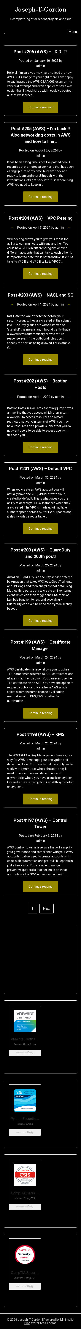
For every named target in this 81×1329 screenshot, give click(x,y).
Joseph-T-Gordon (40, 8)
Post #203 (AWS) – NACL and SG (40, 295)
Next (46, 908)
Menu (72, 32)
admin (40, 66)
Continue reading (40, 107)
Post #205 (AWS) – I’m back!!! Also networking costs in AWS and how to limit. (41, 135)
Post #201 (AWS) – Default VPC (40, 468)
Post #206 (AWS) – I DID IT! (40, 51)
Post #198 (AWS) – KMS (41, 734)
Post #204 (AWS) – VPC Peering (41, 218)
